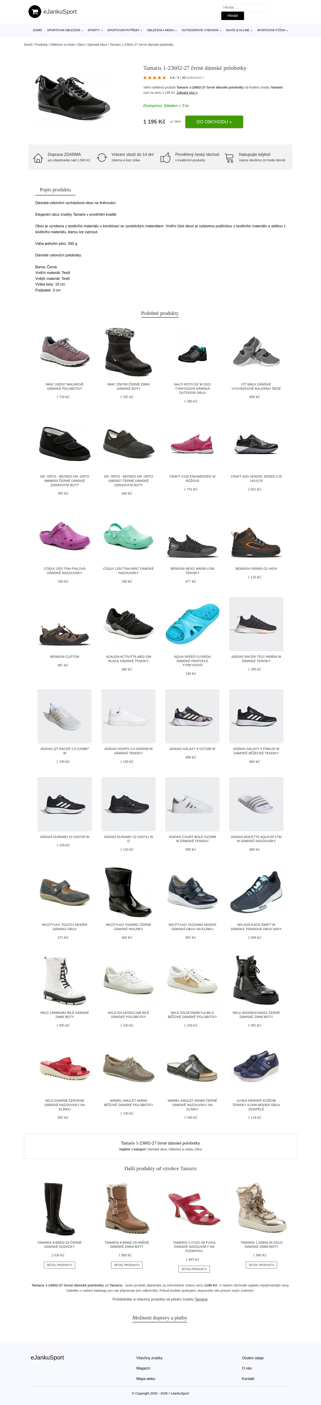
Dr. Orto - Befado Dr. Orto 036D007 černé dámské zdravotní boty (128, 481)
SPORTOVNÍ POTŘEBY (123, 30)
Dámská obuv (97, 44)
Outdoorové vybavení (200, 30)
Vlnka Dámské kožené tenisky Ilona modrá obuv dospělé (256, 1105)
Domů (37, 30)
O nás (247, 1368)
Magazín (143, 1368)
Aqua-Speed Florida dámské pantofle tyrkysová (192, 661)
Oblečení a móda (160, 30)
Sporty (94, 30)
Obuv (81, 44)
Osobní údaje (253, 1358)
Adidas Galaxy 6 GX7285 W (192, 749)
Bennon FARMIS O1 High (256, 568)
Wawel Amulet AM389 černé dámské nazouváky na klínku (192, 1105)
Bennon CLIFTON (64, 656)
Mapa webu (145, 1379)
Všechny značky (149, 1358)
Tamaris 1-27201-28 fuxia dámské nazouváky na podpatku (194, 1247)
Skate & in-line (238, 30)
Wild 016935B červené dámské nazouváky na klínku (65, 1105)
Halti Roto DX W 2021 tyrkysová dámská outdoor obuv (192, 388)
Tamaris (277, 87)
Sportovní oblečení (63, 30)
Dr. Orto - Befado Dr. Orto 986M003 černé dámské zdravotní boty (64, 481)
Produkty (41, 44)
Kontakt (248, 1379)
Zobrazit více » (187, 92)
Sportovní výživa (271, 30)
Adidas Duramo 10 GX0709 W (64, 837)
